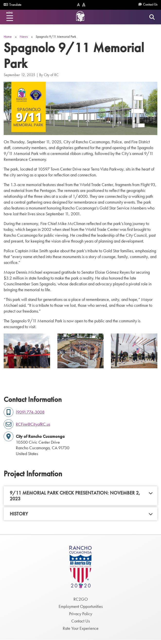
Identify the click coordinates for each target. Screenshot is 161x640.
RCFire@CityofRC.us (33, 424)
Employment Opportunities (81, 606)
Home (8, 36)
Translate (12, 4)
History (19, 514)
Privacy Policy (80, 613)
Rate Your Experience (80, 628)
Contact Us (150, 4)
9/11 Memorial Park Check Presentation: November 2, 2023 (75, 496)
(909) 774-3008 (30, 412)
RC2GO (80, 599)
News (24, 36)
